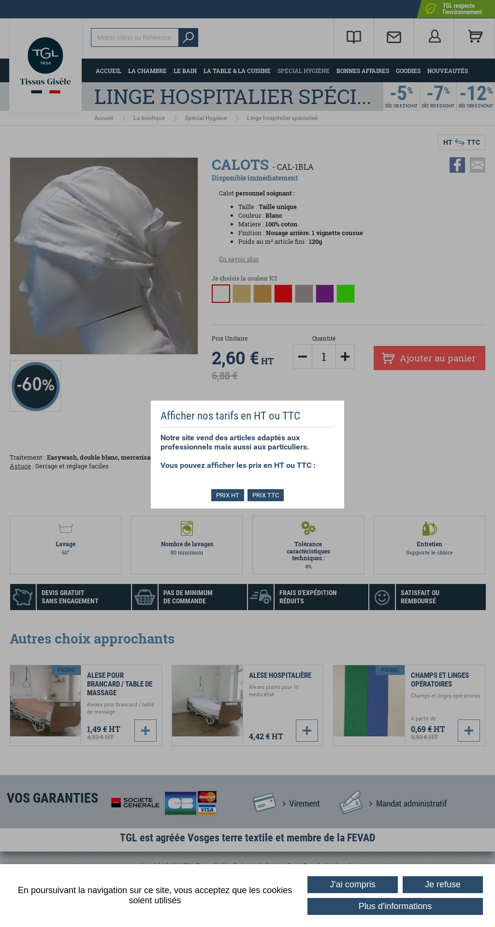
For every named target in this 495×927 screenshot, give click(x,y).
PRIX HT (227, 495)
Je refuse (443, 884)
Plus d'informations (395, 906)
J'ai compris (352, 884)
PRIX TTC (266, 495)
